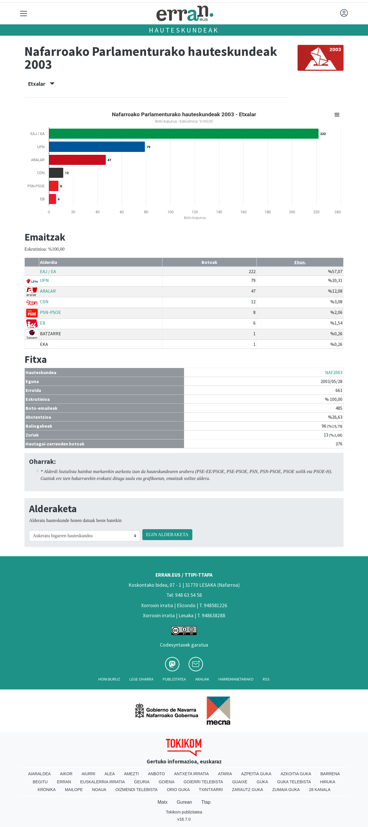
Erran (64, 782)
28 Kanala (320, 789)
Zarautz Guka (247, 789)
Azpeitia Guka (256, 773)
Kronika (47, 789)
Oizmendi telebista (137, 789)
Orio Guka (178, 789)
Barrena (330, 773)
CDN (44, 301)
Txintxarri (211, 789)
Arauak (202, 679)
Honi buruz (109, 679)
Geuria (142, 782)
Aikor (66, 773)
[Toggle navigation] (24, 13)
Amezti (131, 773)
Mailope (74, 789)
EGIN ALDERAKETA (167, 534)
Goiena (166, 782)
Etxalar (41, 83)
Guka (262, 782)
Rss (266, 679)
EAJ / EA (48, 271)
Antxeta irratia (191, 773)
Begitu (40, 782)
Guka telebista (294, 782)
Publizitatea (174, 679)
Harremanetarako (236, 679)
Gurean (184, 802)
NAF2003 (333, 372)
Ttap (205, 802)
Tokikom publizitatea (184, 812)
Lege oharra (141, 679)
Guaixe (240, 782)
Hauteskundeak (184, 30)
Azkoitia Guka (296, 773)
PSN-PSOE (50, 312)
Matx (163, 802)
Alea (109, 773)
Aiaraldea (39, 773)
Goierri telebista (203, 782)
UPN (44, 280)
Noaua (99, 789)
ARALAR (48, 291)
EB (42, 323)
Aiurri (88, 773)
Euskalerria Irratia (102, 782)
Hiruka (327, 782)
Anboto (156, 773)
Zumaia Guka (286, 789)
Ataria (225, 773)
